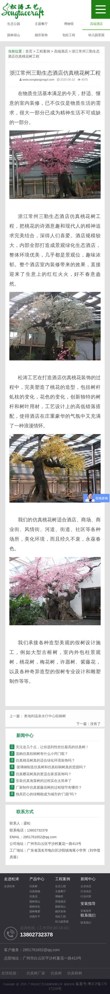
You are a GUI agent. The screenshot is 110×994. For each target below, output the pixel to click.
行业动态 (86, 891)
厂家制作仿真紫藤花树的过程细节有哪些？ (46, 787)
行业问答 (86, 896)
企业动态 (86, 886)
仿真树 (33, 886)
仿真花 (33, 896)
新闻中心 (88, 879)
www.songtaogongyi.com (38, 80)
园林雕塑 (34, 911)
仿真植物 (34, 891)
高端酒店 (96, 24)
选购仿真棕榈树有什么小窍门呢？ (39, 754)
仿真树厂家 (35, 974)
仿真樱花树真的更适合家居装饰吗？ (40, 774)
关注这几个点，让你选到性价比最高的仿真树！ (49, 747)
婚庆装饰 (41, 35)
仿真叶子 (34, 916)
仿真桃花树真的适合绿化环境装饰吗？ (42, 760)
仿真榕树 (74, 974)
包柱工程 (68, 35)
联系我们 (88, 916)
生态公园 (13, 24)
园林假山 (13, 35)
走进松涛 (11, 879)
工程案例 (43, 52)
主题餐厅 (41, 24)
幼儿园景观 (96, 35)
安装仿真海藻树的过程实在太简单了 (40, 781)
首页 (28, 52)
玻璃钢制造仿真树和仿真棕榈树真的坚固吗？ (48, 767)
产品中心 (36, 879)
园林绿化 (34, 906)
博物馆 (69, 24)
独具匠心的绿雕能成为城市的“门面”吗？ (43, 794)
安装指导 (88, 904)
